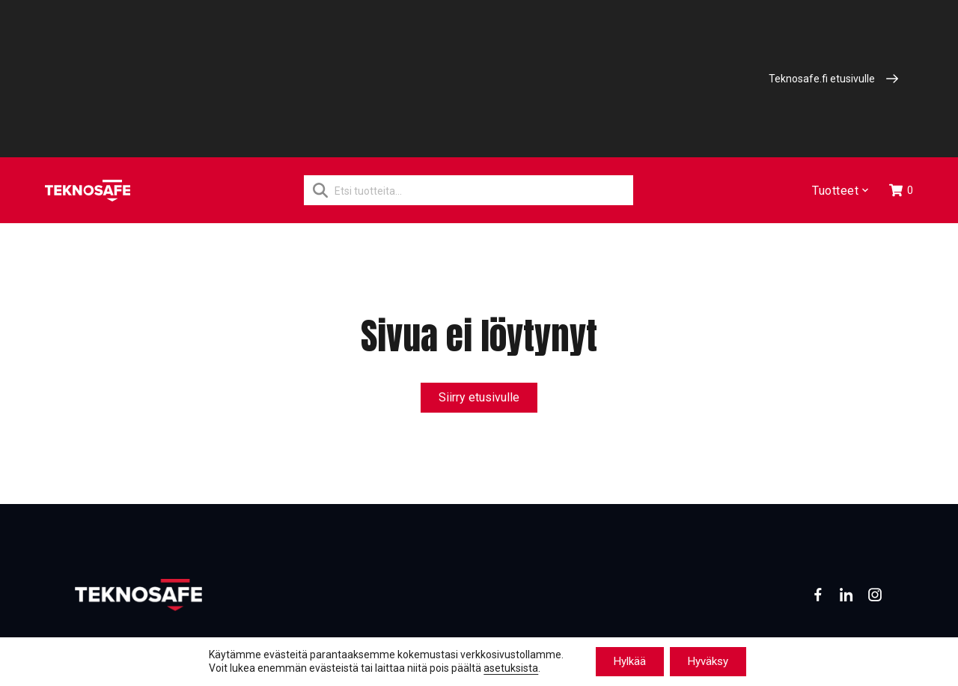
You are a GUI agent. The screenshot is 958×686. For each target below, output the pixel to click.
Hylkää (630, 661)
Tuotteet (839, 190)
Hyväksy (708, 661)
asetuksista (510, 669)
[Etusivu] (87, 190)
